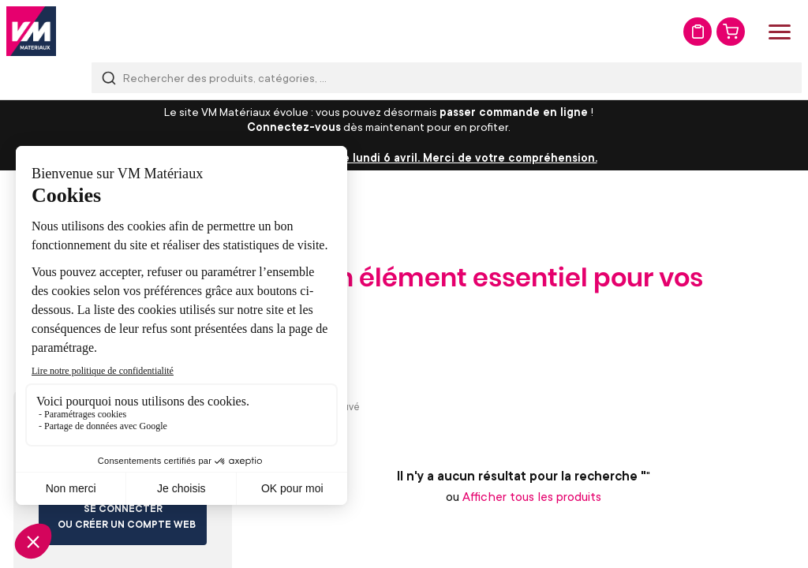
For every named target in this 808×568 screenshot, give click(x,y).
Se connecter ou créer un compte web (127, 516)
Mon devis (697, 31)
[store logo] (31, 31)
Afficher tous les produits (531, 496)
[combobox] (447, 77)
